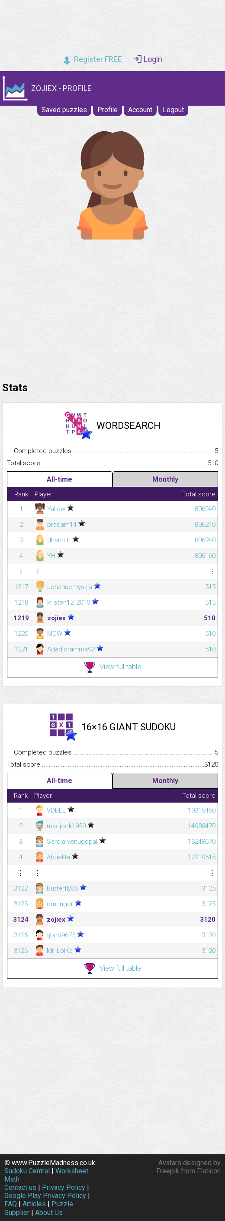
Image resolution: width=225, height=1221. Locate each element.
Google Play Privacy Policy (45, 1196)
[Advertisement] (112, 308)
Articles (34, 1204)
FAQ (10, 1204)
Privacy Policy (63, 1187)
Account (140, 110)
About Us (49, 1212)
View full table (112, 667)
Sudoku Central (27, 1171)
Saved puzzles (64, 110)
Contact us (20, 1187)
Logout (173, 110)
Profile (107, 110)
